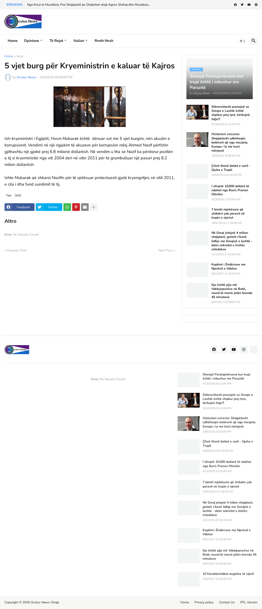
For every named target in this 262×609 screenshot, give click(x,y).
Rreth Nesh (104, 40)
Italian (79, 40)
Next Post (165, 250)
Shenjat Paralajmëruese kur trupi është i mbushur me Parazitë (226, 377)
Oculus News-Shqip (45, 602)
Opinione (31, 40)
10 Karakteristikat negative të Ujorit (228, 574)
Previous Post (17, 250)
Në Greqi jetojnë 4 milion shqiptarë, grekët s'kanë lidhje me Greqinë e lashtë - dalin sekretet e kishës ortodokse (231, 241)
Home (13, 40)
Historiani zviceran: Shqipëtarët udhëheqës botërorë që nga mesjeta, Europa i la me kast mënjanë (229, 142)
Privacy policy (204, 602)
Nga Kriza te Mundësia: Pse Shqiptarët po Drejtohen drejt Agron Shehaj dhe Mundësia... (88, 4)
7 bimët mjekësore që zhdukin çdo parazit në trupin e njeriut (228, 214)
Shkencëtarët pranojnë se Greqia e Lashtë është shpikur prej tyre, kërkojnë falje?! (230, 113)
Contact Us (227, 602)
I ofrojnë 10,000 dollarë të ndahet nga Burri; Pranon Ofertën (230, 190)
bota (20, 56)
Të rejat (56, 40)
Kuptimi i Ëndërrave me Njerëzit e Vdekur (228, 267)
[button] (242, 41)
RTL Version (248, 602)
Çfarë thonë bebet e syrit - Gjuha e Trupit (230, 168)
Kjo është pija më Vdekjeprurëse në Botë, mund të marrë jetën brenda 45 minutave (231, 291)
